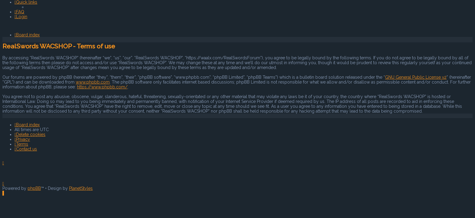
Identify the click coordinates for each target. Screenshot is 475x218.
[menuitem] (19, 11)
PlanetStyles (81, 188)
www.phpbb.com (93, 82)
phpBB (34, 188)
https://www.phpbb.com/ (102, 86)
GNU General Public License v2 (416, 77)
